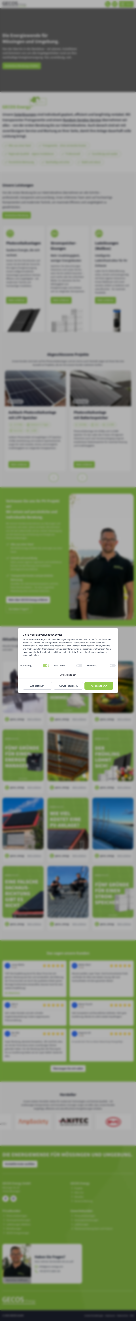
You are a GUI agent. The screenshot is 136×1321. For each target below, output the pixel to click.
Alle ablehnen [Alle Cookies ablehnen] (37, 686)
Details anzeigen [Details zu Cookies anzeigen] (68, 674)
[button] (34, 665)
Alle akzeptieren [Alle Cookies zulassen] (99, 686)
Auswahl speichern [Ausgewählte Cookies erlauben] (68, 686)
